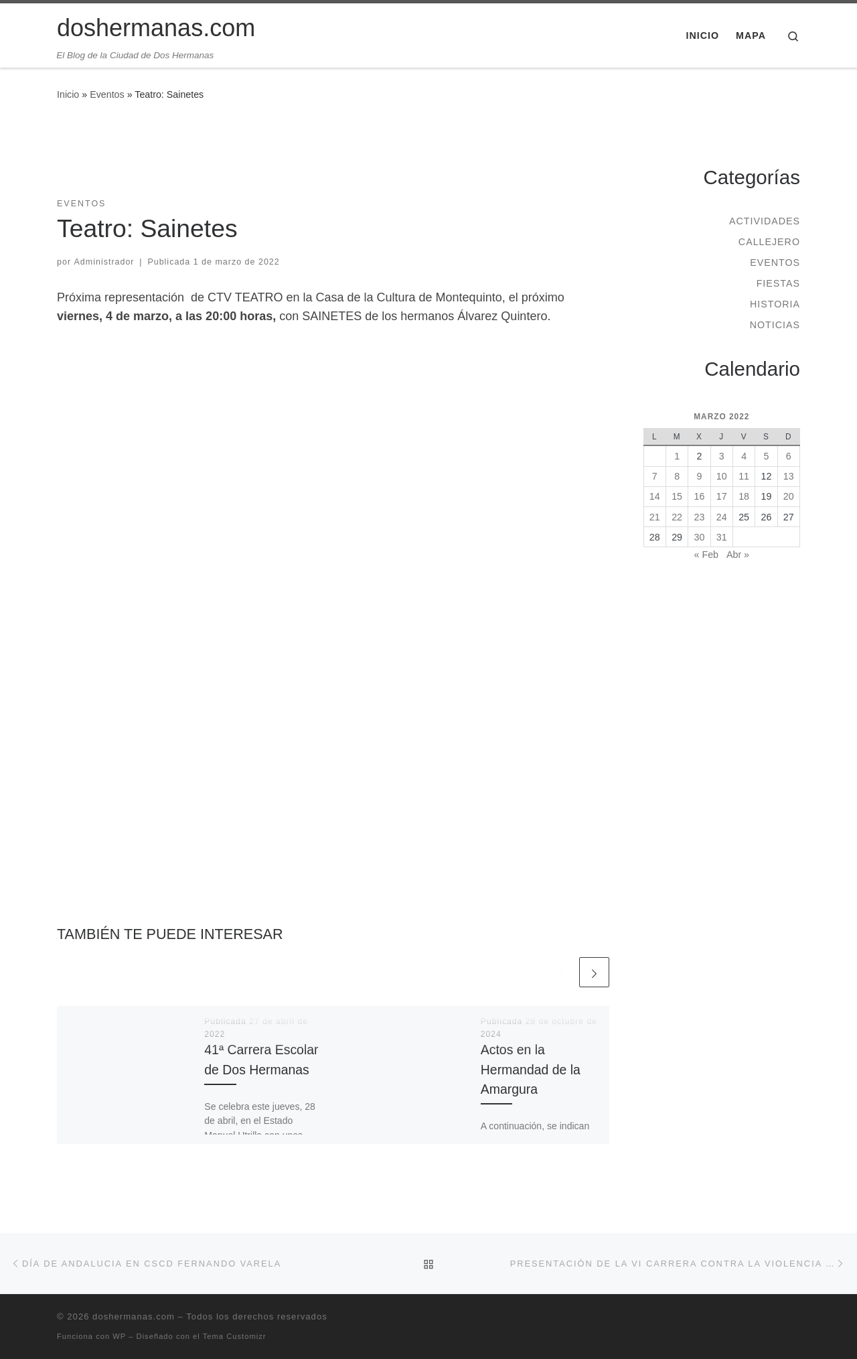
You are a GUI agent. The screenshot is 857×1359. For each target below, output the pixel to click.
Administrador (104, 262)
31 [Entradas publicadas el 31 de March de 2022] (721, 537)
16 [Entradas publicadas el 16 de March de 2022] (699, 496)
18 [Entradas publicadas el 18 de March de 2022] (743, 496)
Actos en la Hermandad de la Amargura (530, 1069)
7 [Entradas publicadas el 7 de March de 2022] (654, 476)
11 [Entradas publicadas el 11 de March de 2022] (743, 476)
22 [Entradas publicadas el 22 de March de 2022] (677, 517)
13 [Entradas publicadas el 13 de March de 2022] (788, 476)
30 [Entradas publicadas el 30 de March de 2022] (699, 537)
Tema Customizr (234, 1336)
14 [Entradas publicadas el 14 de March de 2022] (654, 496)
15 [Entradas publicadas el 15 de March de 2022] (677, 496)
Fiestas (778, 283)
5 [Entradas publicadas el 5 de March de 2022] (766, 456)
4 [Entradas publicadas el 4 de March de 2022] (744, 456)
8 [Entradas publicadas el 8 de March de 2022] (677, 476)
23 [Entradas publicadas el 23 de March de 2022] (699, 517)
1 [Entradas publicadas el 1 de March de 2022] (677, 456)
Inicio (68, 94)
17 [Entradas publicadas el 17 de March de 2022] (721, 496)
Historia (775, 304)
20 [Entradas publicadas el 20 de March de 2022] (788, 496)
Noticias (775, 324)
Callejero (769, 241)
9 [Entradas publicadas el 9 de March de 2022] (699, 476)
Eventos (107, 94)
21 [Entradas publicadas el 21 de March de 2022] (654, 517)
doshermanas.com (133, 1316)
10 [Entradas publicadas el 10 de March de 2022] (721, 476)
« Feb (706, 554)
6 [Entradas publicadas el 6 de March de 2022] (788, 456)
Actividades (764, 221)
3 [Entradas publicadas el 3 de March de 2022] (721, 456)
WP (119, 1336)
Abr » (737, 554)
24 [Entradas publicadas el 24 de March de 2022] (721, 517)
